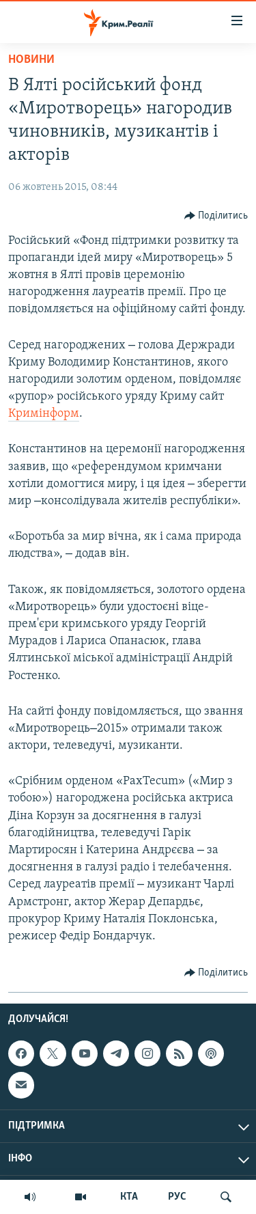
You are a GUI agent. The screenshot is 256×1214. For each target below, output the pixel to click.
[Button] (216, 215)
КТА (129, 1196)
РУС (177, 1196)
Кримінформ (43, 413)
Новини (31, 59)
